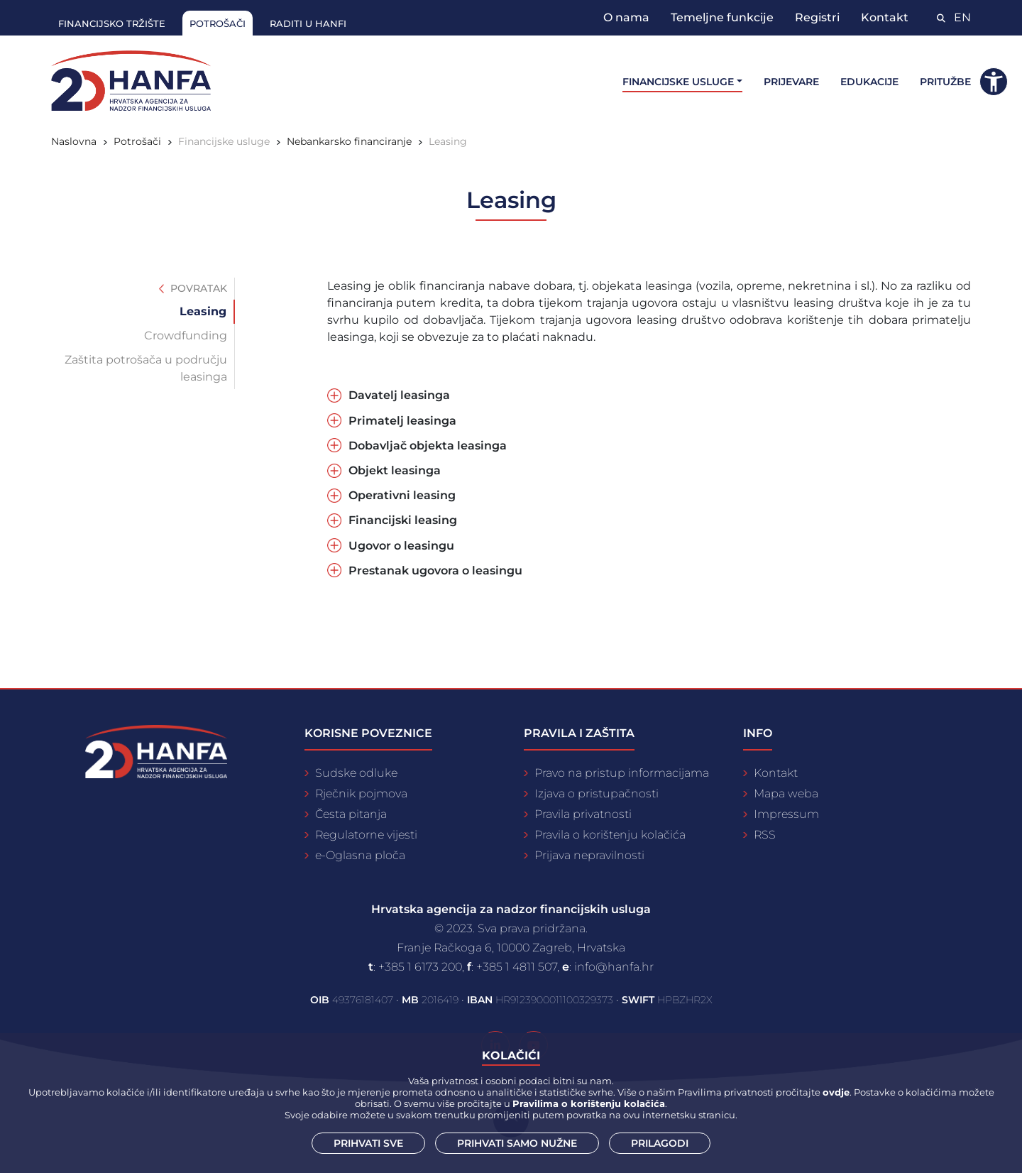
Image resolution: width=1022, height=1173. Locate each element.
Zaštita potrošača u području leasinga (146, 368)
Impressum (786, 814)
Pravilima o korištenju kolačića (588, 1103)
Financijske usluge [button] (678, 81)
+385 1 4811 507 (516, 966)
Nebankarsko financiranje (349, 141)
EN (962, 17)
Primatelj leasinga (402, 420)
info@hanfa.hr (614, 966)
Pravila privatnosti (583, 814)
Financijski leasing (402, 520)
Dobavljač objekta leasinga (427, 445)
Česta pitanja (351, 814)
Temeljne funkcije (722, 17)
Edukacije (869, 81)
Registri (817, 17)
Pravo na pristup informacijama (621, 773)
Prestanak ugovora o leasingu (435, 570)
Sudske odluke (356, 773)
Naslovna (74, 141)
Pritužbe (945, 81)
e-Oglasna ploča (360, 855)
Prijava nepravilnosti (589, 855)
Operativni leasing (402, 495)
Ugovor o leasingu (401, 545)
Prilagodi (659, 1143)
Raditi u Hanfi (308, 23)
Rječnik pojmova (361, 793)
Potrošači (217, 23)
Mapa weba (786, 793)
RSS (765, 834)
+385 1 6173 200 (420, 966)
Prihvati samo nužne (517, 1143)
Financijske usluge (224, 141)
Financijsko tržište (111, 23)
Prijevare (791, 81)
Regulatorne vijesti (366, 834)
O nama (626, 17)
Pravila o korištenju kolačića (610, 834)
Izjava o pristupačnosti (596, 793)
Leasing (448, 141)
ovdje (836, 1092)
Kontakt (884, 17)
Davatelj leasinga (399, 395)
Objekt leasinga (394, 470)
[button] (993, 81)
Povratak (193, 288)
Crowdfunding (185, 335)
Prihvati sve (368, 1143)
